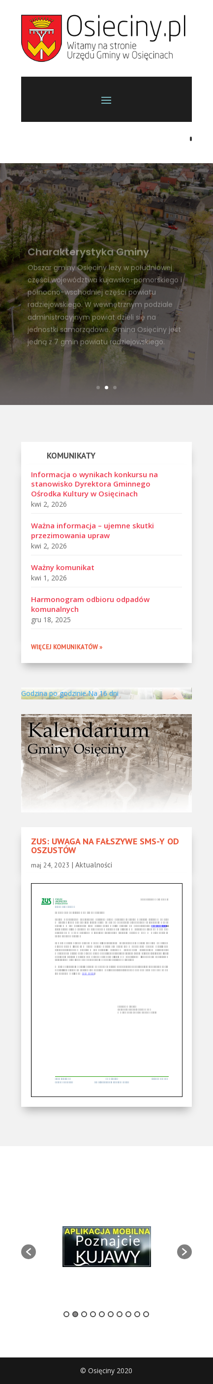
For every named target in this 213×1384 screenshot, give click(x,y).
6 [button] (111, 1314)
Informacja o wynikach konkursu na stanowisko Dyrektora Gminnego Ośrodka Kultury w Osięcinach (94, 483)
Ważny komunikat (62, 567)
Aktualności (93, 864)
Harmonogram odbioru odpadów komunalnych (90, 604)
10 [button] (146, 1314)
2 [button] (75, 1314)
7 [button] (119, 1314)
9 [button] (137, 1314)
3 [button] (84, 1314)
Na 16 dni (103, 693)
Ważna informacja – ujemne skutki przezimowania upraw (92, 530)
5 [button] (102, 1314)
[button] (28, 1251)
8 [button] (128, 1314)
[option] (106, 1246)
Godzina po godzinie (53, 693)
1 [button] (66, 1314)
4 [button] (93, 1314)
